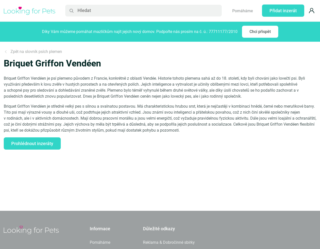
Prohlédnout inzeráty (32, 143)
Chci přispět (260, 31)
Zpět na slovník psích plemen (33, 51)
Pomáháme (242, 10)
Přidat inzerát (283, 10)
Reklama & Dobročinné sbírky (169, 242)
